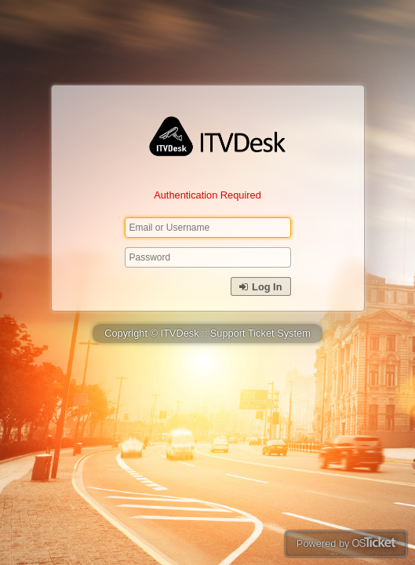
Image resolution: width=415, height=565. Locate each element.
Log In (260, 287)
